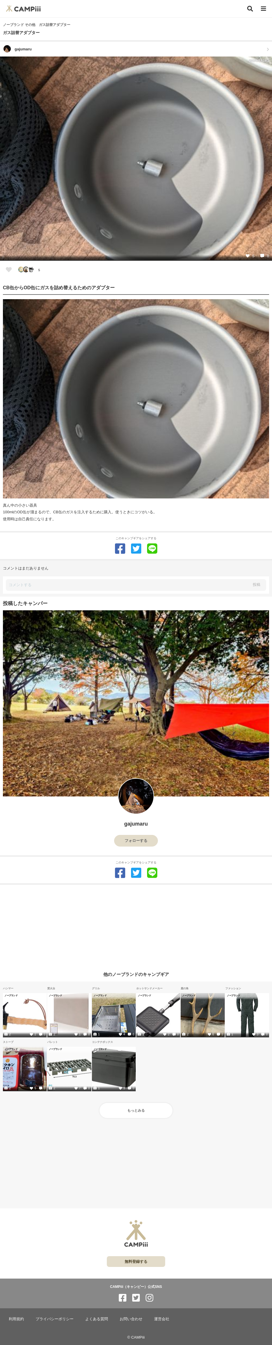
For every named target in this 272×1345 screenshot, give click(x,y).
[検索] (250, 9)
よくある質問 (96, 1319)
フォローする (136, 840)
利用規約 (16, 1319)
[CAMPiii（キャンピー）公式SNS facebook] (122, 1297)
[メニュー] (264, 9)
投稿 (256, 584)
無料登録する (136, 1261)
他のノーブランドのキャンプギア (136, 974)
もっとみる (136, 1110)
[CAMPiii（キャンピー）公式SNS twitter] (136, 1297)
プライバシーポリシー (55, 1319)
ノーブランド (11, 995)
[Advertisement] (136, 925)
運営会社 (161, 1319)
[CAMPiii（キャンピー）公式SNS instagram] (149, 1297)
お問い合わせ (131, 1319)
